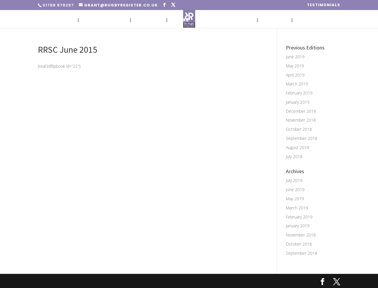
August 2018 (297, 147)
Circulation (148, 20)
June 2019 (295, 56)
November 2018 (301, 120)
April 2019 (295, 75)
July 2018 (294, 156)
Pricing (180, 20)
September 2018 (301, 138)
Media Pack (274, 20)
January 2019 (297, 102)
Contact (305, 20)
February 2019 (299, 93)
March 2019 (297, 84)
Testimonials (323, 5)
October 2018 (299, 129)
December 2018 (301, 111)
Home (68, 20)
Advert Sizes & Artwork (225, 20)
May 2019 (295, 66)
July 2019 (294, 180)
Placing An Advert (104, 20)
